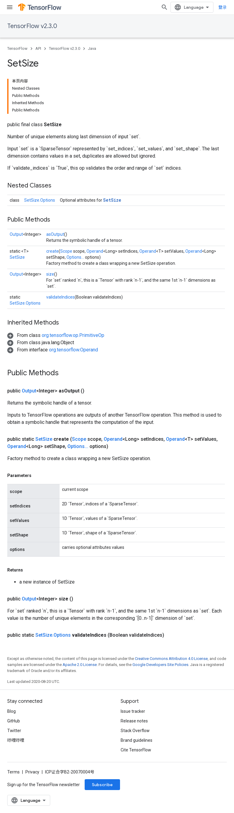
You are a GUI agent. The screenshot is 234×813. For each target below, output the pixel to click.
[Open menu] (10, 7)
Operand (94, 251)
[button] (55, 335)
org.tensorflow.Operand (73, 350)
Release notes (134, 721)
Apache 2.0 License (80, 664)
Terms (13, 772)
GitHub (13, 721)
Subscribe (102, 784)
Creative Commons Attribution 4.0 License (171, 658)
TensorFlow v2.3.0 (32, 26)
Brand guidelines (136, 740)
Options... (75, 257)
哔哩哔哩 (15, 740)
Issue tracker (133, 711)
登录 (222, 7)
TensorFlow (17, 48)
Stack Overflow (135, 730)
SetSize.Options (39, 200)
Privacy (32, 772)
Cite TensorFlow (136, 749)
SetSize (112, 200)
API (38, 48)
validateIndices (60, 297)
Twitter (14, 730)
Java (92, 48)
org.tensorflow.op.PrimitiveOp (73, 335)
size (50, 274)
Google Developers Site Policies (160, 664)
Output (16, 234)
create (52, 251)
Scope (66, 251)
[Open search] (164, 7)
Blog (11, 711)
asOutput (55, 234)
